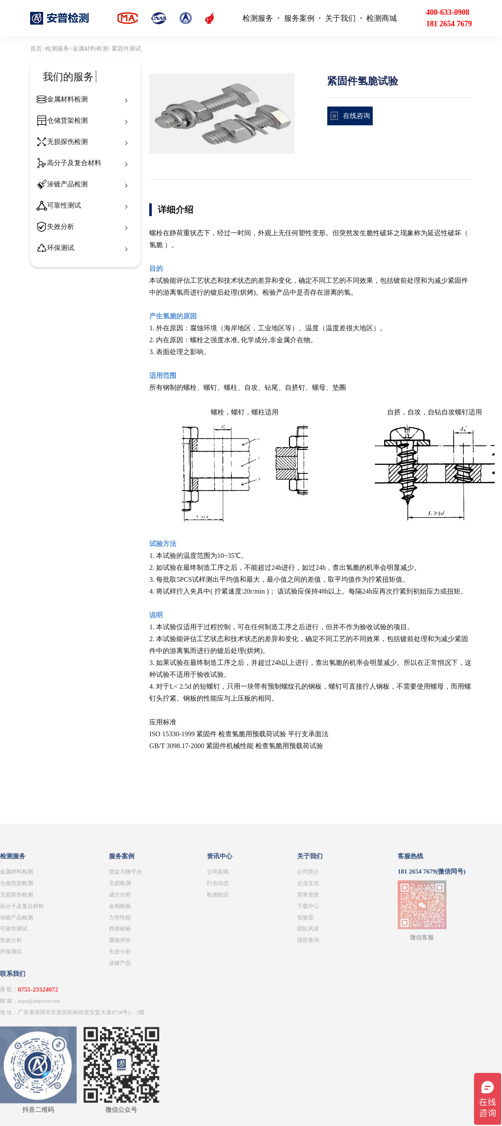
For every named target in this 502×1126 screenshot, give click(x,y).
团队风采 (170, 1071)
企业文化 (170, 1025)
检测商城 (381, 18)
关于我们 (340, 18)
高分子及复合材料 (74, 162)
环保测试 (60, 247)
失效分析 (60, 226)
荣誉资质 (170, 1036)
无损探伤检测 (67, 141)
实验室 (167, 1059)
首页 (36, 48)
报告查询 (170, 1082)
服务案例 (299, 18)
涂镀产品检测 (67, 184)
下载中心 (170, 1048)
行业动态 (80, 1025)
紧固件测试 (126, 48)
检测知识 (80, 1036)
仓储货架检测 (67, 120)
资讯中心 (82, 998)
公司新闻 (80, 1014)
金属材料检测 (90, 48)
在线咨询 (356, 115)
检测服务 (258, 18)
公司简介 (170, 1014)
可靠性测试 (64, 205)
